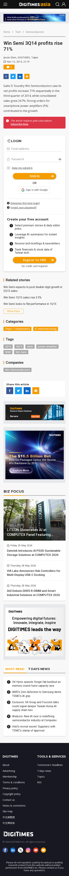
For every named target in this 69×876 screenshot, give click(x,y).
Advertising (9, 770)
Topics (41, 776)
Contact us (9, 799)
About (6, 765)
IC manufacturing (45, 328)
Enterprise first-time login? (25, 203)
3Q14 (8, 346)
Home (6, 32)
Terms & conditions (14, 782)
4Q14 (19, 346)
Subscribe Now (19, 124)
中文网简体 (9, 823)
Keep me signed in (22, 168)
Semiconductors (35, 32)
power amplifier (47, 346)
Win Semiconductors (17, 369)
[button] (34, 190)
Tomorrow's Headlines (50, 765)
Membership (10, 776)
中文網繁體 (9, 817)
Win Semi (21, 352)
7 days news (44, 770)
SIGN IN (42, 176)
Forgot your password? (23, 207)
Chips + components (17, 328)
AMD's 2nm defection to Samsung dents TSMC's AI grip (36, 693)
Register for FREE (38, 260)
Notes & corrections (14, 805)
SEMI (8, 352)
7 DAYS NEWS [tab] (39, 669)
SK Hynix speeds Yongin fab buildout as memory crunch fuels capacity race (36, 683)
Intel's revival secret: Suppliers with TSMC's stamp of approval (33, 728)
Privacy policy (10, 788)
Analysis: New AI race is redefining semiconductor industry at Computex (34, 718)
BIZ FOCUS (13, 491)
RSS (39, 782)
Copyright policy (12, 794)
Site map (8, 811)
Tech (18, 32)
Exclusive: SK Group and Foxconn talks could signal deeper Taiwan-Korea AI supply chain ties (35, 706)
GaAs (30, 346)
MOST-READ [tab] (15, 669)
